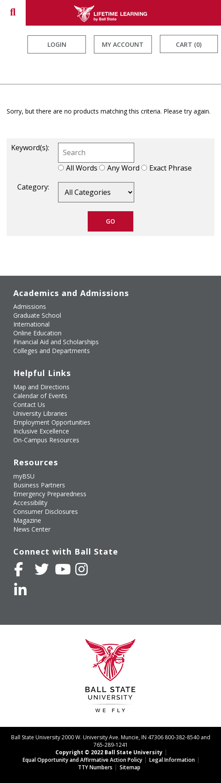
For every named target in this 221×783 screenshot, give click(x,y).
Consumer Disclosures (45, 511)
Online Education (37, 333)
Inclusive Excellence (41, 431)
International (31, 324)
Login (56, 44)
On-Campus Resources (46, 440)
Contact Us (29, 404)
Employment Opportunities (51, 422)
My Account (122, 44)
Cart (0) (189, 44)
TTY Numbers (95, 767)
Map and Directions (41, 387)
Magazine (27, 520)
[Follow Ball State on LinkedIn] (20, 590)
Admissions (29, 306)
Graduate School (37, 315)
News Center (31, 529)
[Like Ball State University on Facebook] (18, 569)
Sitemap (130, 767)
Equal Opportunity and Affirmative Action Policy (82, 760)
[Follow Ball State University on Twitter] (42, 569)
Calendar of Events (40, 396)
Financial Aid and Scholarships (56, 342)
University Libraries (40, 413)
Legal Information (172, 760)
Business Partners (39, 485)
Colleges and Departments (51, 350)
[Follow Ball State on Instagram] (81, 569)
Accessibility (30, 502)
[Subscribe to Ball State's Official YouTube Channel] (63, 569)
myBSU (24, 476)
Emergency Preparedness (49, 494)
